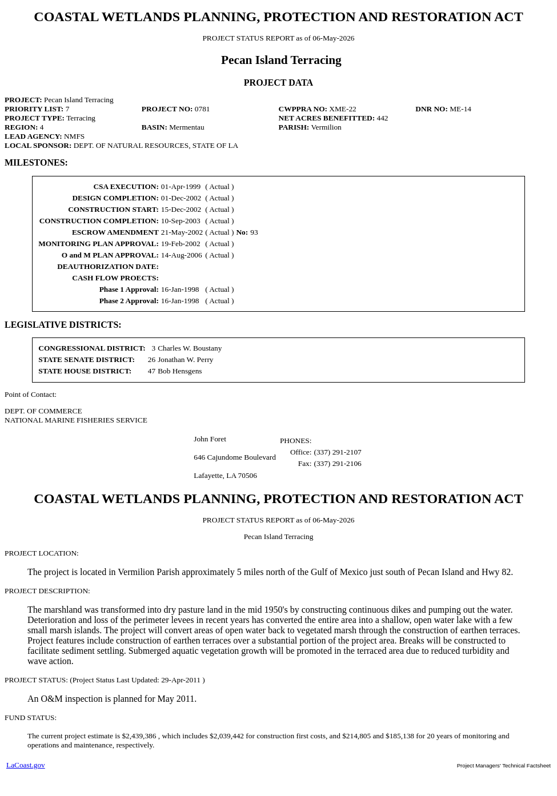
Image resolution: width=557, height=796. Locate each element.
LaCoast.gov (25, 765)
